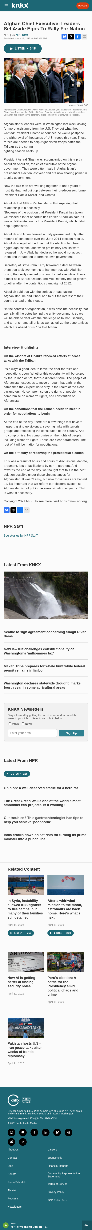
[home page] (20, 7)
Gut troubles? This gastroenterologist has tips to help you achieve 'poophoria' (43, 820)
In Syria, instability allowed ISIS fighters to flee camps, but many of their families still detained (25, 909)
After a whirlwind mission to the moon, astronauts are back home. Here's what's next (64, 909)
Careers (52, 1149)
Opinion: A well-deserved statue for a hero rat (41, 788)
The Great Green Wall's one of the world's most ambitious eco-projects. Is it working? (42, 803)
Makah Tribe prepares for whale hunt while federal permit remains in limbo (44, 668)
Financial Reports (58, 1166)
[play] (5, 1225)
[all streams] (87, 1225)
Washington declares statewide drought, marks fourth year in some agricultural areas (42, 685)
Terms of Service (57, 1184)
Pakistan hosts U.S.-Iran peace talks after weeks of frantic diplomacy (25, 1050)
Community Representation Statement (64, 1175)
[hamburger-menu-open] (6, 5)
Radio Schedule (17, 1182)
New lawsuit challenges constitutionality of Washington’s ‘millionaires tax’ (39, 651)
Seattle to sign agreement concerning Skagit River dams (45, 634)
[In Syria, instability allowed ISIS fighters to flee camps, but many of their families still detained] (26, 885)
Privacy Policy (56, 1192)
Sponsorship (55, 1157)
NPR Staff (22, 34)
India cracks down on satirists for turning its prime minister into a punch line (45, 837)
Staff (10, 1166)
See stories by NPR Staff (21, 535)
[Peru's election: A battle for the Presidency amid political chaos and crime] (65, 962)
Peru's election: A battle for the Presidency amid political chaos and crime (62, 986)
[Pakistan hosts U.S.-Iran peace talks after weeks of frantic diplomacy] (26, 1028)
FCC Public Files (57, 1200)
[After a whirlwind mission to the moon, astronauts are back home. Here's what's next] (65, 885)
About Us (13, 1149)
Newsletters (15, 1206)
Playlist (12, 1190)
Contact (12, 1157)
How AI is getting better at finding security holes (21, 982)
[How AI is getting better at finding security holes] (26, 962)
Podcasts (13, 1198)
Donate (82, 6)
